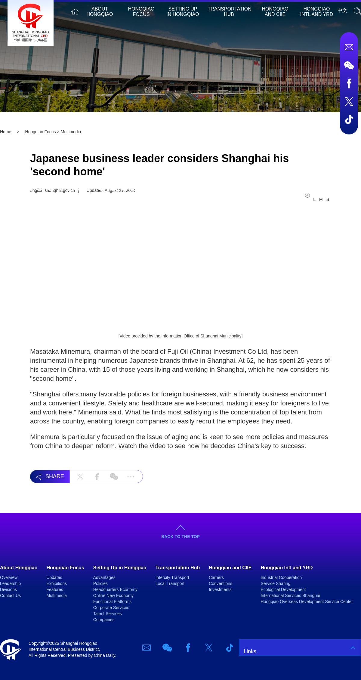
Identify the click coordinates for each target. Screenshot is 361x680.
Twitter (349, 101)
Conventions (220, 583)
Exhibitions (56, 583)
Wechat (349, 65)
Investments (220, 589)
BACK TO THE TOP (180, 536)
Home (75, 11)
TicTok (349, 119)
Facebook (349, 83)
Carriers (216, 577)
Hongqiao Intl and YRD (316, 11)
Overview (8, 577)
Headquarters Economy (115, 589)
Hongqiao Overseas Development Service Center (307, 601)
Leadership (10, 583)
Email (349, 47)
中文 (342, 10)
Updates (54, 577)
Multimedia (56, 595)
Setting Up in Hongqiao (182, 11)
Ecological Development (283, 589)
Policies (100, 583)
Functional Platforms (112, 601)
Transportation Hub (229, 11)
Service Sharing (275, 583)
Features (54, 589)
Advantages (104, 577)
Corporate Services (111, 607)
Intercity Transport (172, 577)
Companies (104, 619)
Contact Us (10, 595)
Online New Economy (113, 595)
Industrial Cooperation (281, 577)
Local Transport (170, 583)
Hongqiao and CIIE (275, 11)
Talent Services (107, 613)
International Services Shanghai (290, 595)
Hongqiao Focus (141, 11)
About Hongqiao (100, 11)
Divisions (8, 589)
